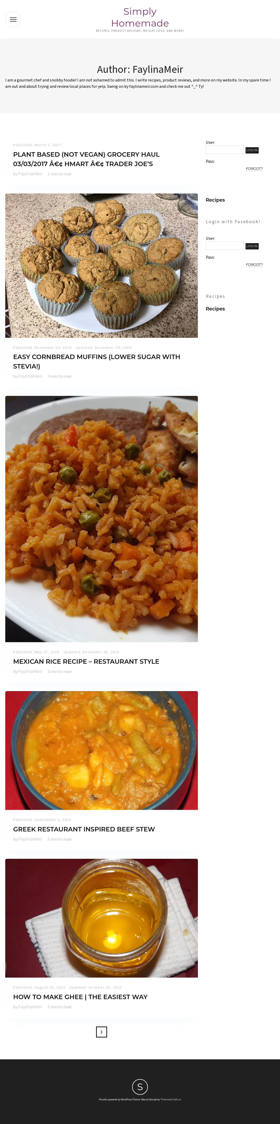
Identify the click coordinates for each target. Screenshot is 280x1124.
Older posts (101, 1032)
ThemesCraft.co (171, 1099)
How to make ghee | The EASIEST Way (80, 997)
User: (210, 142)
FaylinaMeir (30, 173)
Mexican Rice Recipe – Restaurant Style (86, 661)
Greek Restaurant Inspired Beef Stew (84, 829)
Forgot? (254, 168)
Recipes (215, 200)
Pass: (210, 161)
